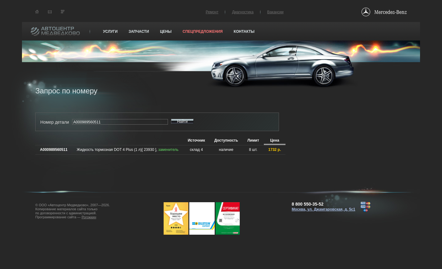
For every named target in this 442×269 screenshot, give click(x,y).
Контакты (244, 31)
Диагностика (243, 12)
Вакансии (275, 12)
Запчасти (139, 31)
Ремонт (212, 12)
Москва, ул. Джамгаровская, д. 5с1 (323, 209)
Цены (165, 31)
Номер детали (54, 122)
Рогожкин (89, 217)
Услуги (110, 31)
